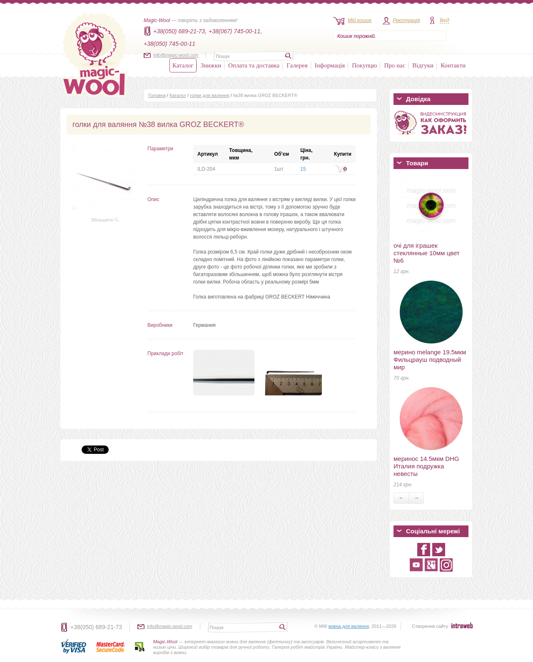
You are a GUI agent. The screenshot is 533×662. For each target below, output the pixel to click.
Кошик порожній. (356, 36)
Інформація (330, 65)
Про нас (394, 65)
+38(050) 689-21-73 (96, 627)
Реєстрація (406, 20)
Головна (157, 95)
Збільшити (105, 219)
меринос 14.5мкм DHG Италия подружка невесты (426, 466)
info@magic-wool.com (175, 54)
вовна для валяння (349, 626)
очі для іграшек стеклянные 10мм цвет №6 (427, 253)
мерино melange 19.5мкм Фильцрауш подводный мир (430, 359)
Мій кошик (359, 20)
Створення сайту (430, 626)
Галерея (296, 65)
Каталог (183, 65)
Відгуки (422, 65)
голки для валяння (209, 95)
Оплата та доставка (253, 65)
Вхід (444, 20)
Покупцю (364, 65)
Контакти (453, 65)
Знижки (211, 65)
